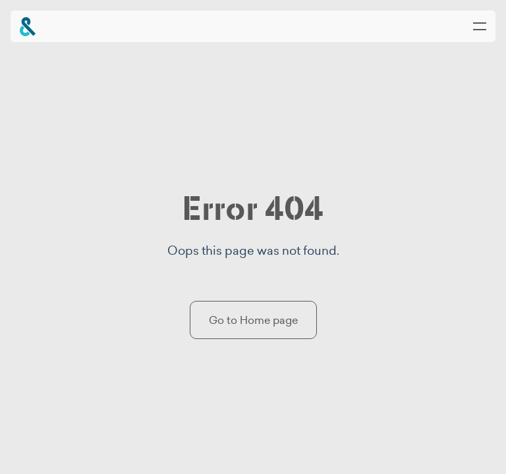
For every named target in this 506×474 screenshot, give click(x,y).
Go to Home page (253, 320)
